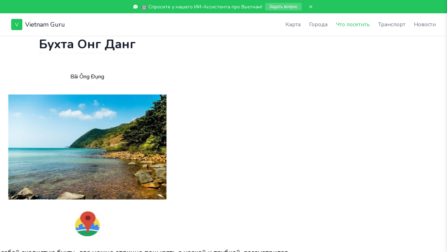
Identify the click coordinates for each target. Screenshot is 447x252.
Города (318, 24)
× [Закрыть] (311, 6)
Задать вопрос (283, 6)
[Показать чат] (6, 42)
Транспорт (391, 24)
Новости (425, 24)
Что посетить (353, 24)
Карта (293, 24)
